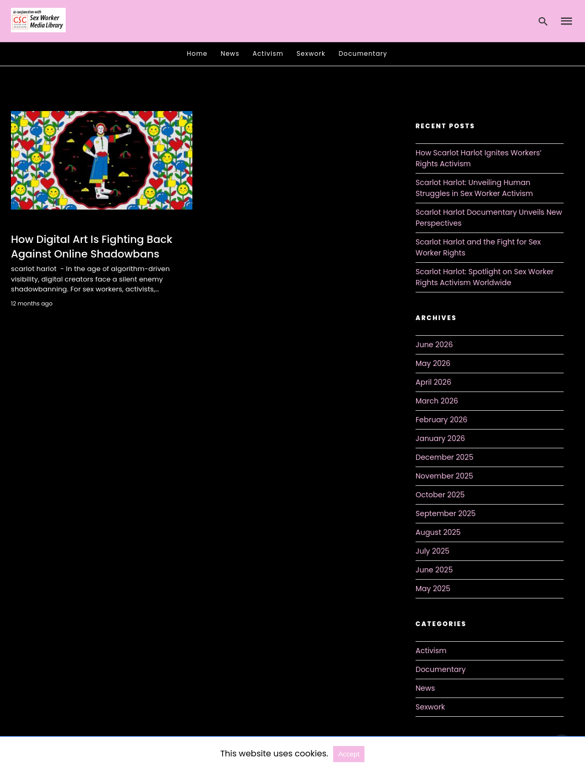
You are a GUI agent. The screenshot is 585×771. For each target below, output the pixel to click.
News (230, 53)
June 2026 (434, 344)
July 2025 (432, 551)
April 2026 (434, 382)
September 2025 (446, 513)
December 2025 (444, 457)
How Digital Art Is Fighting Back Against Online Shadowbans (92, 246)
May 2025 (433, 588)
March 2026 (437, 401)
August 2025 (438, 532)
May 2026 (433, 363)
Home (197, 53)
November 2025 (444, 476)
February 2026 (441, 419)
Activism (268, 53)
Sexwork (311, 53)
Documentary (363, 53)
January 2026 (440, 438)
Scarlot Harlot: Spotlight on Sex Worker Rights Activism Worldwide (485, 277)
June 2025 (434, 570)
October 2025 (440, 494)
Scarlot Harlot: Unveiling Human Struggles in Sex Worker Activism (474, 188)
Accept (349, 754)
